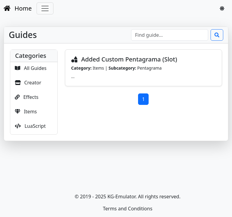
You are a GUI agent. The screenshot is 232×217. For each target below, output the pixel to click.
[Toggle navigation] (45, 8)
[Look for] (169, 35)
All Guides (31, 68)
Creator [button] (28, 82)
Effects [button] (26, 97)
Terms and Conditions (127, 208)
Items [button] (26, 111)
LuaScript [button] (30, 126)
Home (18, 8)
